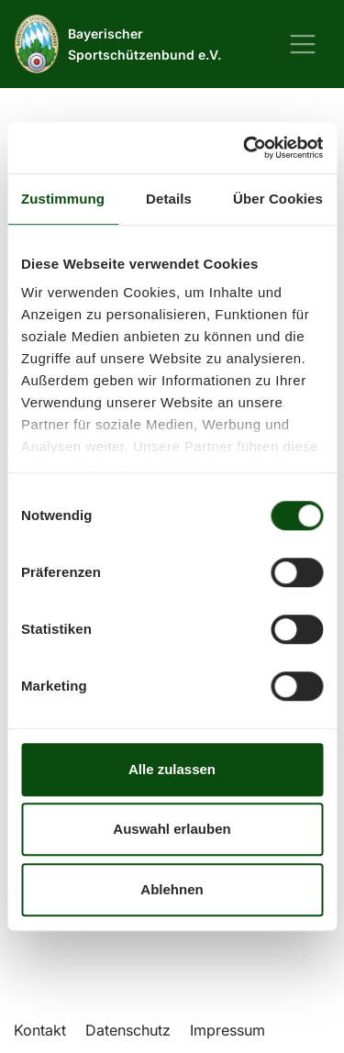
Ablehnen (171, 889)
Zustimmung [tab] (63, 198)
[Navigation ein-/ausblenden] (302, 44)
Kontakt (40, 1030)
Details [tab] (169, 198)
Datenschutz (128, 1030)
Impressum (227, 1030)
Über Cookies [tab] (278, 198)
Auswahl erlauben (171, 829)
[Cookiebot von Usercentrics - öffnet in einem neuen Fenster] (245, 148)
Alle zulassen (172, 769)
